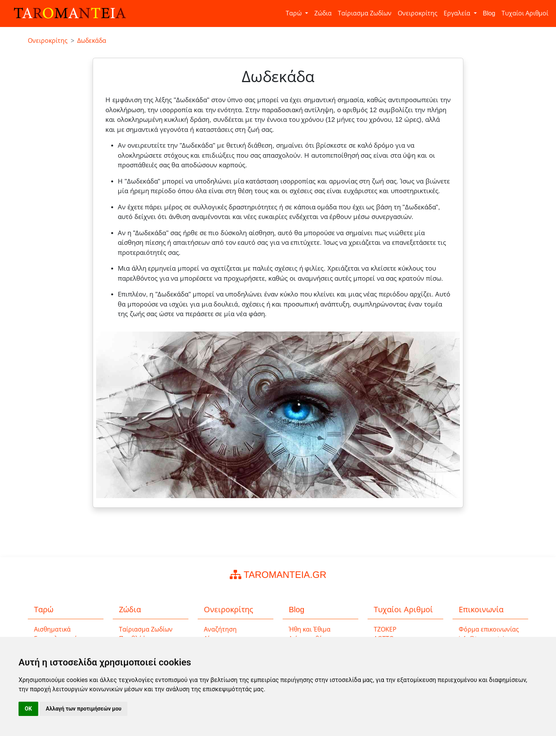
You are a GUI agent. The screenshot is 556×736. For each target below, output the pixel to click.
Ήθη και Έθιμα (310, 629)
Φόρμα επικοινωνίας (489, 629)
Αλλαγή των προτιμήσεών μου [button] (84, 709)
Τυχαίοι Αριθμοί (525, 13)
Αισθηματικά (52, 629)
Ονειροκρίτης (417, 13)
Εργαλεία (458, 13)
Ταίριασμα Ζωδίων (365, 13)
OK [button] (28, 709)
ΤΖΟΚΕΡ (385, 629)
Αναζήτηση (220, 629)
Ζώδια (323, 13)
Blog (489, 13)
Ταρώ (294, 13)
